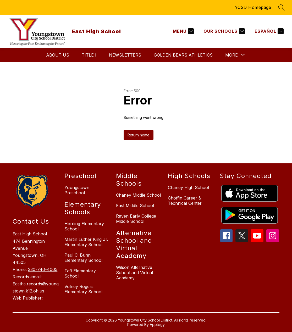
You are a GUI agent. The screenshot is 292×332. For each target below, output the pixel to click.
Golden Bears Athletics (183, 55)
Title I (89, 55)
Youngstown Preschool (76, 190)
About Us (57, 55)
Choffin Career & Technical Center (185, 200)
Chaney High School (188, 187)
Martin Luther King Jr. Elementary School (86, 242)
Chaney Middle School (138, 195)
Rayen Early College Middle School (136, 218)
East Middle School (135, 205)
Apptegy (157, 324)
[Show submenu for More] (231, 55)
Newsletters (125, 55)
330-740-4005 (42, 269)
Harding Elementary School (84, 226)
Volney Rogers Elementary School (83, 289)
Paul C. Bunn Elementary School (83, 257)
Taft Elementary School (80, 273)
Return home (139, 135)
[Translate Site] (268, 31)
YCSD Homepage (253, 7)
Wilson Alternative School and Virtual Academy (134, 272)
